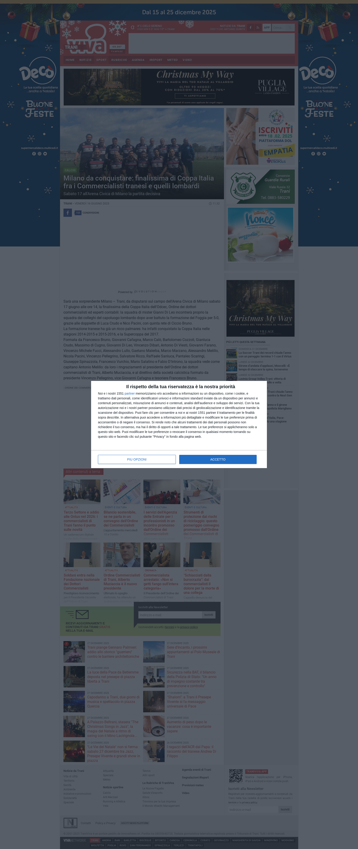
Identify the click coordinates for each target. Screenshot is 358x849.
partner (130, 393)
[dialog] (179, 424)
